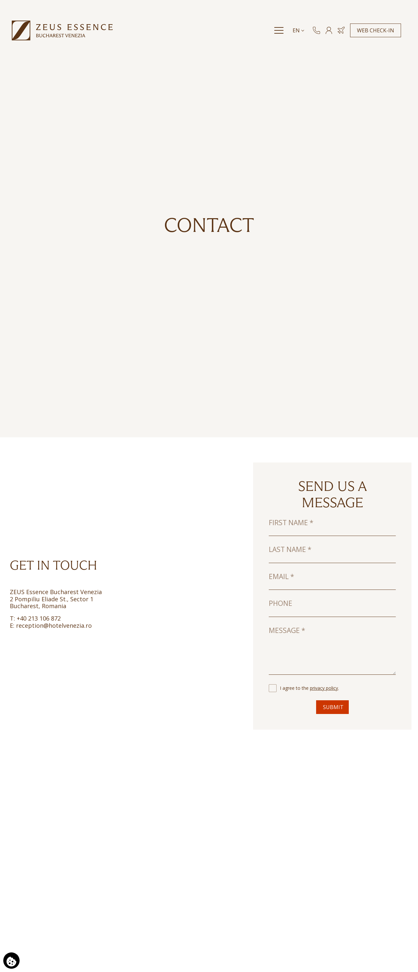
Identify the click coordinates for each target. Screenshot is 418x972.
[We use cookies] (11, 960)
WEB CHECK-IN (376, 34)
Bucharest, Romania (38, 606)
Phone (280, 603)
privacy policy (324, 688)
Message (287, 630)
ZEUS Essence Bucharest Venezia (56, 592)
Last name (290, 549)
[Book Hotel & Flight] (342, 34)
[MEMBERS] (330, 34)
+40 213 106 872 (38, 618)
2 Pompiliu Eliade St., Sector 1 (51, 599)
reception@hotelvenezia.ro (53, 625)
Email (281, 576)
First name (291, 522)
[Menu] (280, 34)
